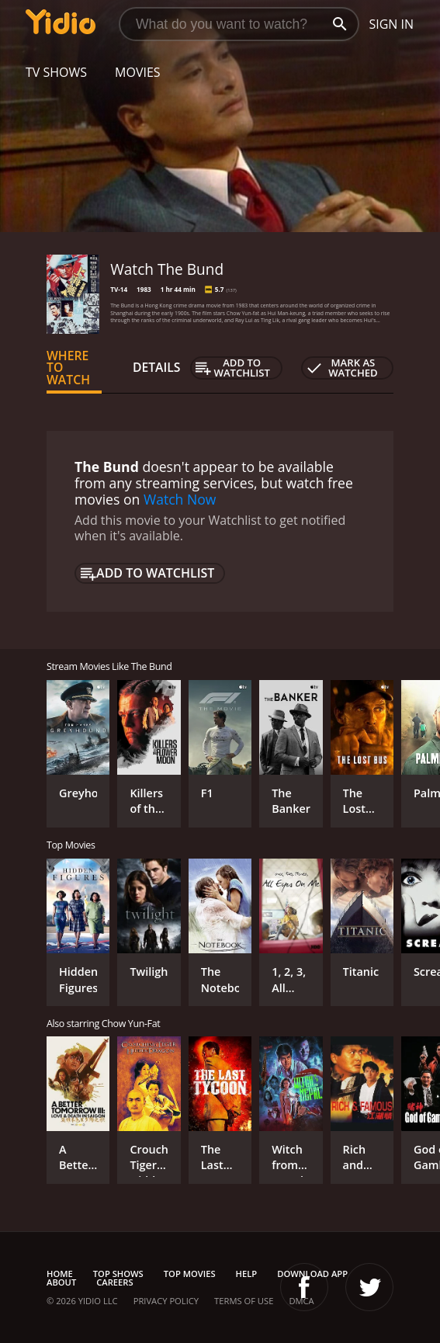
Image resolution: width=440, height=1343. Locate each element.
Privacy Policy (166, 1301)
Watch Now (180, 499)
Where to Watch (68, 368)
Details (157, 367)
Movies (138, 72)
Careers (114, 1282)
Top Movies (190, 1273)
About (61, 1282)
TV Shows (56, 72)
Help (247, 1273)
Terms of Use (243, 1301)
